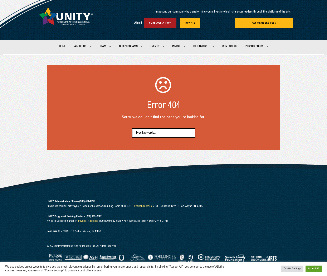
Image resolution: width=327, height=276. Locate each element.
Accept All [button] (313, 268)
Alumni (138, 23)
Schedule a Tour (160, 23)
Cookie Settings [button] (292, 268)
